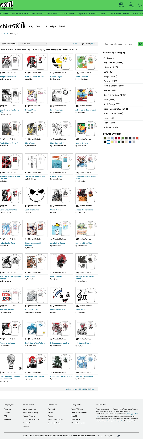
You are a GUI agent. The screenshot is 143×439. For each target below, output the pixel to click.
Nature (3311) (110, 90)
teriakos (30, 248)
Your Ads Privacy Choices (107, 436)
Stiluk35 (55, 212)
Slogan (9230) (110, 76)
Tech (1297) (109, 122)
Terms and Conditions (79, 412)
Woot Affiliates (77, 409)
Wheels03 (81, 379)
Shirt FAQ (26, 423)
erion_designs (57, 179)
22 (89, 389)
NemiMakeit (82, 146)
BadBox (4, 181)
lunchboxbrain (7, 312)
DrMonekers (6, 79)
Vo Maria (30, 279)
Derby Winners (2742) (114, 109)
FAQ (5, 416)
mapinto (5, 381)
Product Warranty (29, 416)
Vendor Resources (78, 423)
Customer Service (29, 409)
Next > (93, 44)
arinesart (5, 146)
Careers (7, 412)
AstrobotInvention (59, 146)
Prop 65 (74, 416)
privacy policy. (119, 421)
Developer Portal (54, 423)
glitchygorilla (82, 246)
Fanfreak (30, 112)
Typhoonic (81, 212)
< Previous (75, 44)
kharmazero (31, 345)
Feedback (7, 419)
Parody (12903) (111, 81)
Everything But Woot (55, 419)
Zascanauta (56, 379)
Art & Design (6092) (113, 104)
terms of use (106, 421)
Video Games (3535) (113, 113)
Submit (62, 26)
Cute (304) (109, 72)
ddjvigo (30, 79)
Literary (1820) (111, 67)
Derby (31, 26)
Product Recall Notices (31, 419)
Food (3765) (109, 99)
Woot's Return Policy (30, 412)
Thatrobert (81, 312)
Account (130, 5)
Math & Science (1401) (114, 85)
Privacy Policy (76, 419)
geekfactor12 (57, 246)
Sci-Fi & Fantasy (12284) (115, 95)
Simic (29, 212)
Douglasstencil (83, 79)
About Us (7, 409)
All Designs (51, 26)
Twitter (50, 412)
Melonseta (56, 79)
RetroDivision (32, 179)
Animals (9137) (111, 127)
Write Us (26, 426)
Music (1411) (109, 118)
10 (85, 389)
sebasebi (5, 345)
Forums (121, 5)
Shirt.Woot (12, 25)
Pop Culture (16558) (113, 62)
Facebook (51, 409)
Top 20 (39, 26)
